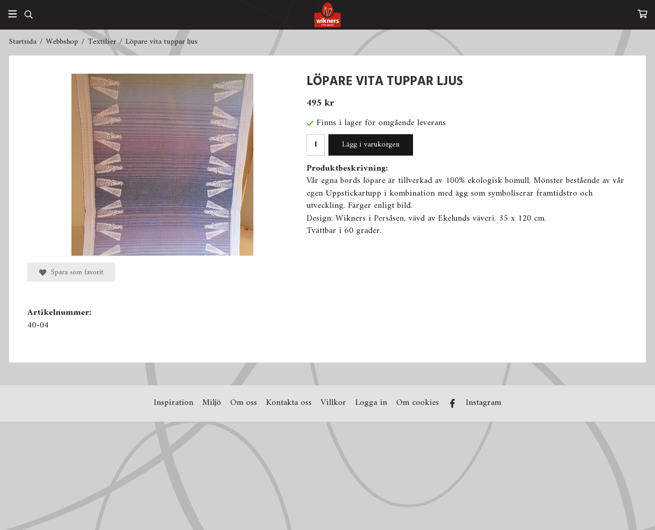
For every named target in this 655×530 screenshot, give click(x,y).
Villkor (333, 403)
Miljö (211, 403)
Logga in (371, 403)
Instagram (483, 403)
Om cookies (417, 403)
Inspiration (173, 403)
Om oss (243, 403)
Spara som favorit (71, 272)
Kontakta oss (289, 403)
